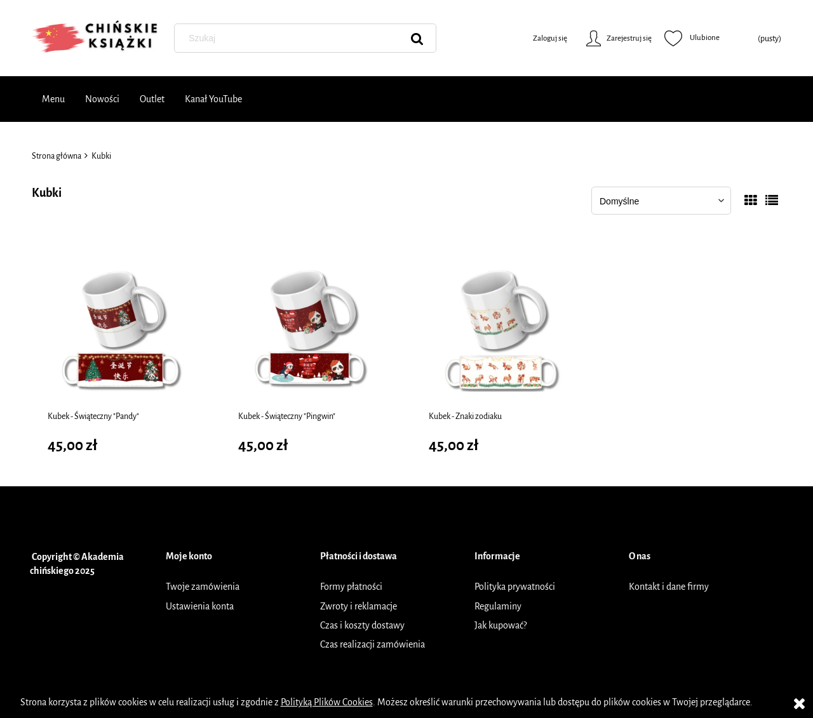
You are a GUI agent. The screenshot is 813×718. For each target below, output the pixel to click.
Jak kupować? (500, 625)
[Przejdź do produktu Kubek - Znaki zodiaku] (502, 328)
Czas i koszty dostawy (362, 625)
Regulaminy (497, 606)
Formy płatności (351, 587)
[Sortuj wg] (661, 201)
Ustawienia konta (200, 606)
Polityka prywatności (514, 587)
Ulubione (692, 38)
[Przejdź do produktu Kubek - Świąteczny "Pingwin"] (311, 328)
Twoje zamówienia (202, 587)
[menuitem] (53, 99)
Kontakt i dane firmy (669, 587)
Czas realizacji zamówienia (372, 644)
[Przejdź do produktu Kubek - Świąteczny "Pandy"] (121, 328)
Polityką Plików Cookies (327, 702)
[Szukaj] (417, 38)
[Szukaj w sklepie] (307, 38)
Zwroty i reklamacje (358, 606)
